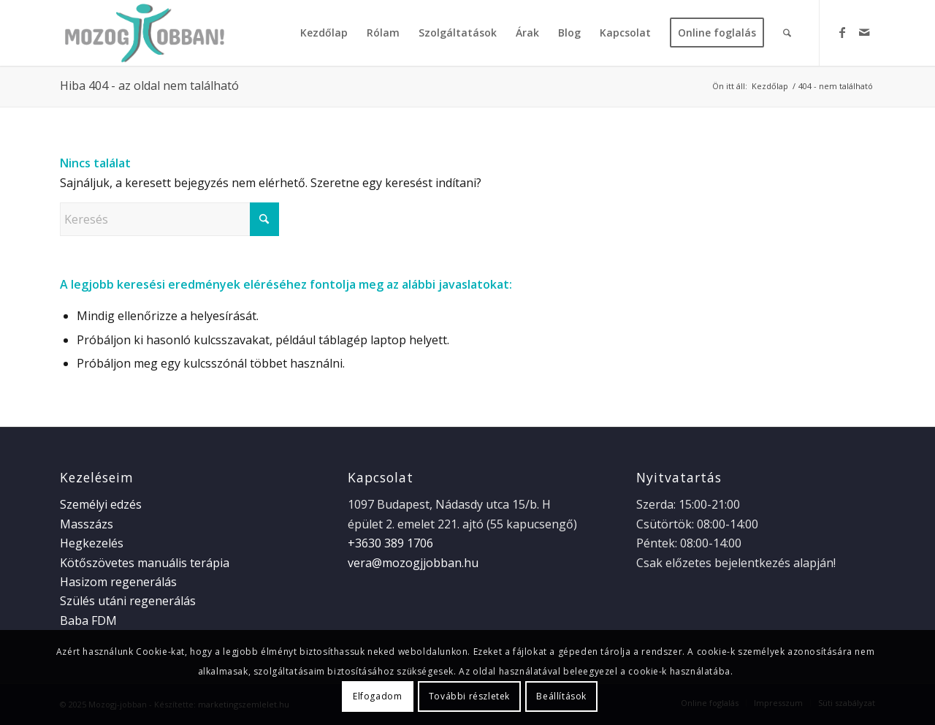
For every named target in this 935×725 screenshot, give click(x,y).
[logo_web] (143, 33)
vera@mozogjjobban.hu (413, 563)
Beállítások (561, 696)
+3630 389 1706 (390, 543)
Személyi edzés (101, 504)
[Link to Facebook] (842, 32)
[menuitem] (324, 33)
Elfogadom (377, 696)
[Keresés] (787, 33)
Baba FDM (88, 620)
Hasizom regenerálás (118, 582)
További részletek (469, 696)
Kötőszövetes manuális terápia (144, 563)
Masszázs (86, 524)
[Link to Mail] (864, 32)
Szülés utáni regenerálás (128, 601)
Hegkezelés (91, 543)
